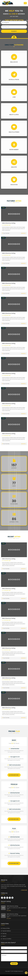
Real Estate (14, 62)
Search (14, 31)
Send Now (14, 963)
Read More (24, 890)
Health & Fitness (14, 132)
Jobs (14, 97)
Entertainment (14, 149)
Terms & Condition (6, 938)
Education (14, 184)
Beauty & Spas (14, 114)
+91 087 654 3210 (6, 225)
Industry (14, 167)
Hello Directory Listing (8, 223)
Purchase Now (14, 775)
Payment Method (6, 931)
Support (3, 936)
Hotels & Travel (14, 79)
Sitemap (3, 933)
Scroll (26, 972)
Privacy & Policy (5, 928)
